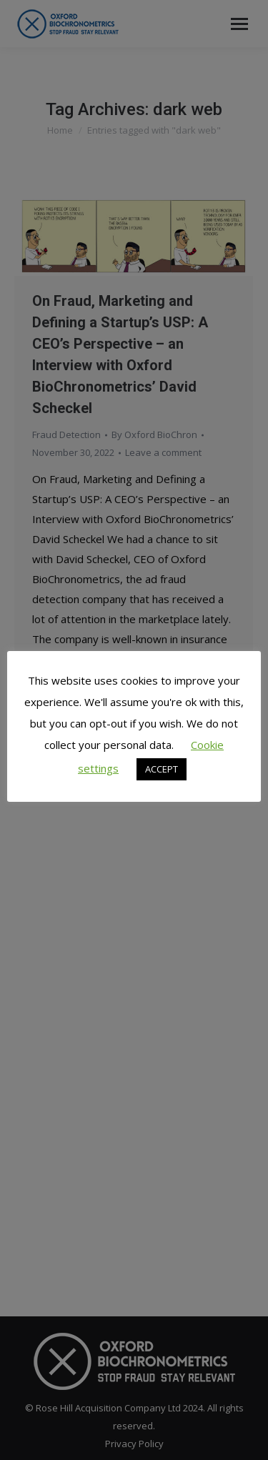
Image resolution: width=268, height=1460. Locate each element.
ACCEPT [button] (161, 769)
